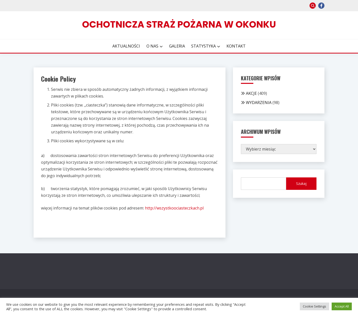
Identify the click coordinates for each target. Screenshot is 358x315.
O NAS (152, 46)
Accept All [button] (342, 306)
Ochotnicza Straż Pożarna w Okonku (179, 24)
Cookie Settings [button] (314, 306)
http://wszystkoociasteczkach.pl (174, 208)
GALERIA (177, 46)
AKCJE (251, 93)
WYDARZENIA (258, 102)
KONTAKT (236, 46)
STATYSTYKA (203, 46)
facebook (321, 5)
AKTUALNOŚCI (126, 46)
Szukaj (301, 183)
